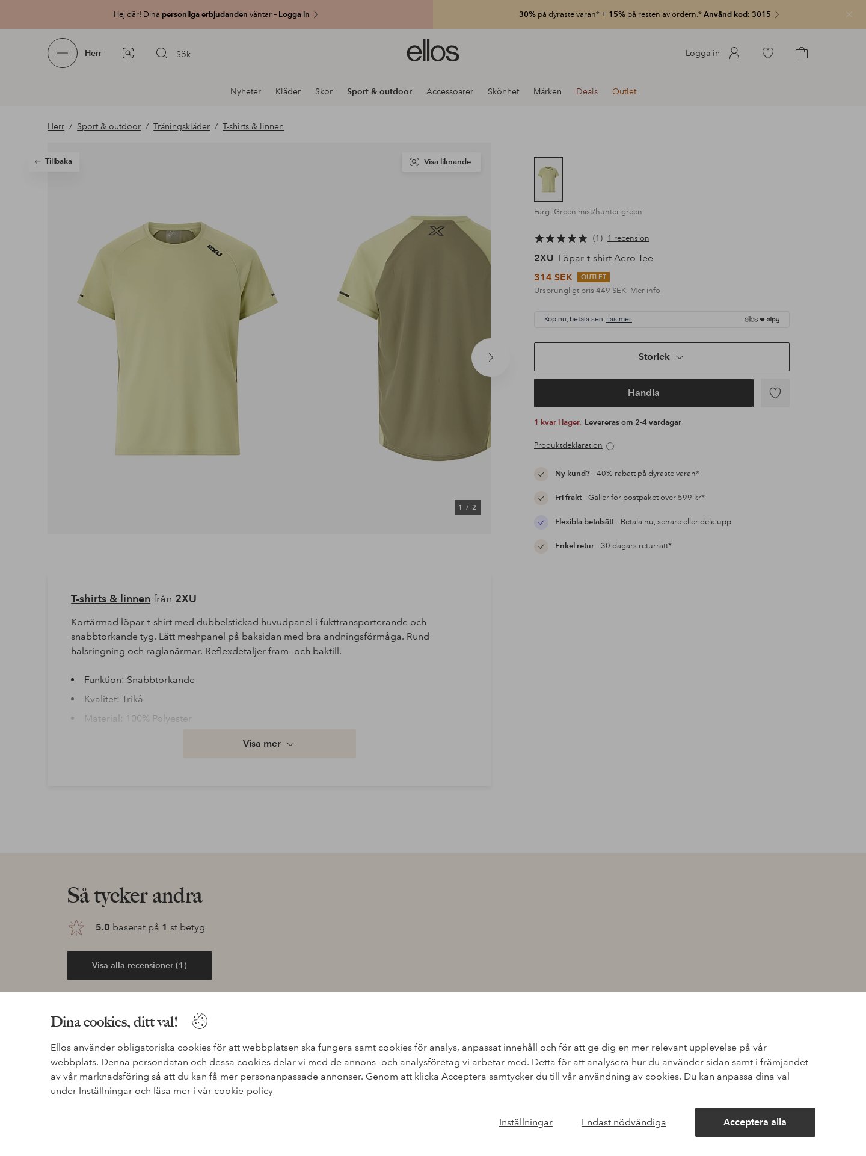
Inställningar (526, 1122)
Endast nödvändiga (624, 1122)
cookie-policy (243, 1090)
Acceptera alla (755, 1122)
